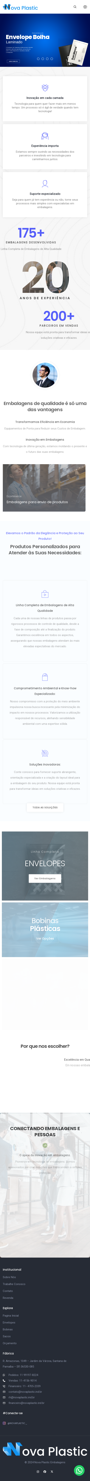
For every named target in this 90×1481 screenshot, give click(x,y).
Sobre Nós (9, 1277)
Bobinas (8, 1329)
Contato (8, 1291)
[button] (45, 807)
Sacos (7, 1336)
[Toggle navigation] (85, 7)
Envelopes (9, 1322)
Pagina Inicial (11, 1315)
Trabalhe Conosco (14, 1284)
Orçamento (10, 1343)
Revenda (8, 1298)
